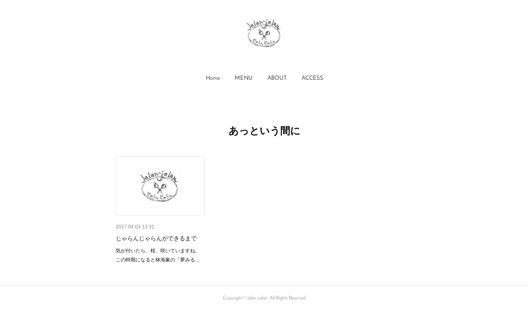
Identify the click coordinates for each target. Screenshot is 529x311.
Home (213, 78)
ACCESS (312, 78)
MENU (244, 78)
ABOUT (277, 78)
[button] (213, 78)
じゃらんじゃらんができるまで (156, 238)
